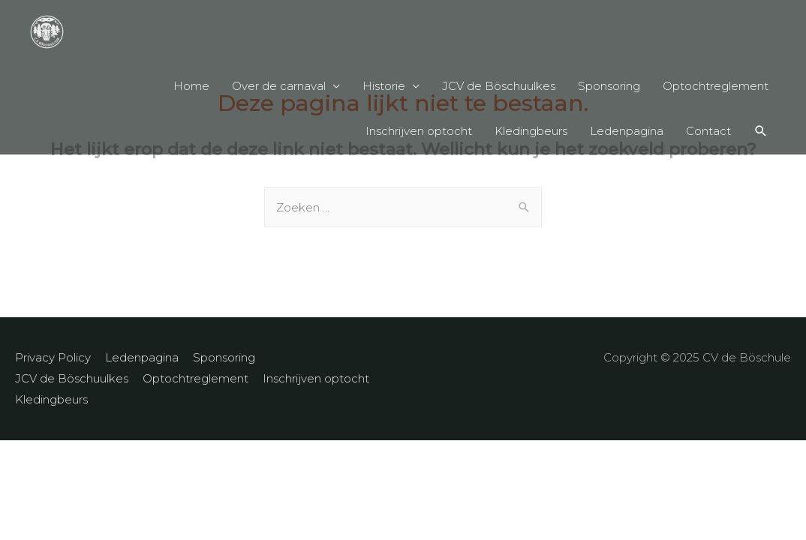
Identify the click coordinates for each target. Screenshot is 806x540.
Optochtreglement (715, 86)
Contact (708, 131)
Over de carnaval (279, 86)
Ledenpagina (626, 131)
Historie (383, 86)
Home (191, 86)
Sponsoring (609, 86)
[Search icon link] (760, 131)
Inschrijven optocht (418, 131)
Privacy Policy (53, 357)
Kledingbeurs (531, 131)
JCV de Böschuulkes (498, 86)
